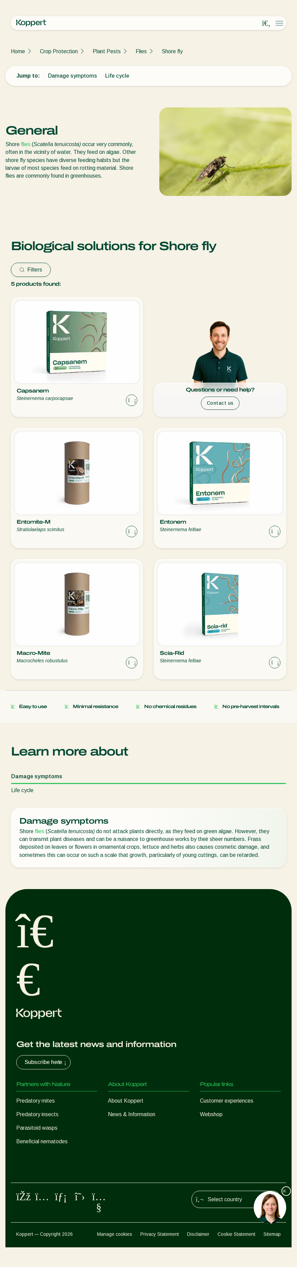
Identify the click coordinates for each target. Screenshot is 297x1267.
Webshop (211, 1114)
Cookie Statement (236, 1254)
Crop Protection (59, 51)
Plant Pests (107, 51)
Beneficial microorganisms (47, 1155)
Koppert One (215, 1128)
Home (18, 51)
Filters (30, 270)
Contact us (220, 403)
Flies (141, 51)
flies (25, 144)
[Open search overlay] (266, 23)
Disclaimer (198, 1254)
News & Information (131, 1114)
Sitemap (272, 1254)
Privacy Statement (159, 1254)
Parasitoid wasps (37, 1128)
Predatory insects (37, 1114)
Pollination (28, 1182)
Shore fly (172, 51)
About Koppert (125, 1101)
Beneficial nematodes (42, 1141)
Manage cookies (114, 1254)
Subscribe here (46, 1062)
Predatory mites (35, 1101)
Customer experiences (226, 1101)
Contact (117, 1128)
